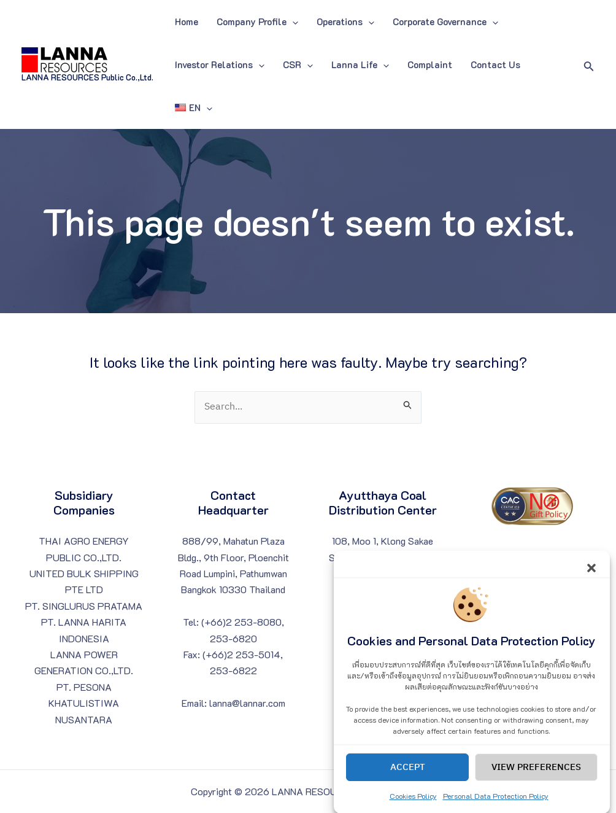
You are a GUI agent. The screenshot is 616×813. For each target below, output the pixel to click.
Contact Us (495, 64)
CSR (298, 64)
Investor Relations (219, 64)
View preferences (536, 778)
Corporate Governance (445, 21)
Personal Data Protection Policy (496, 807)
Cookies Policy (413, 807)
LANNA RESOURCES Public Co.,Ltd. (87, 77)
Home (186, 21)
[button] (591, 578)
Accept (407, 778)
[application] (292, 21)
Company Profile (257, 21)
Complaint (429, 64)
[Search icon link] (589, 64)
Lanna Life (360, 64)
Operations (345, 21)
